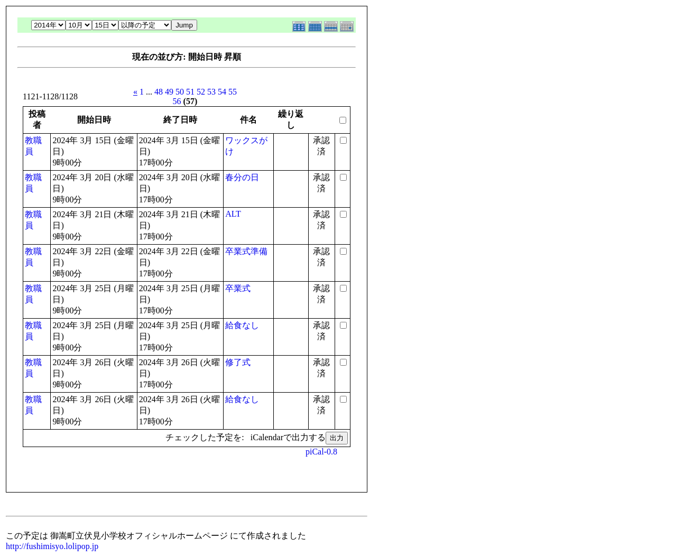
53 (211, 91)
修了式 (238, 362)
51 (190, 91)
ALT (233, 213)
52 (201, 91)
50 (179, 91)
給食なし (242, 325)
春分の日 (242, 177)
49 (169, 91)
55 (232, 91)
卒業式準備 (246, 251)
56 (177, 101)
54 (222, 91)
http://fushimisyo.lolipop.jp (52, 546)
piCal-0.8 (321, 451)
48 (158, 91)
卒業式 (238, 288)
